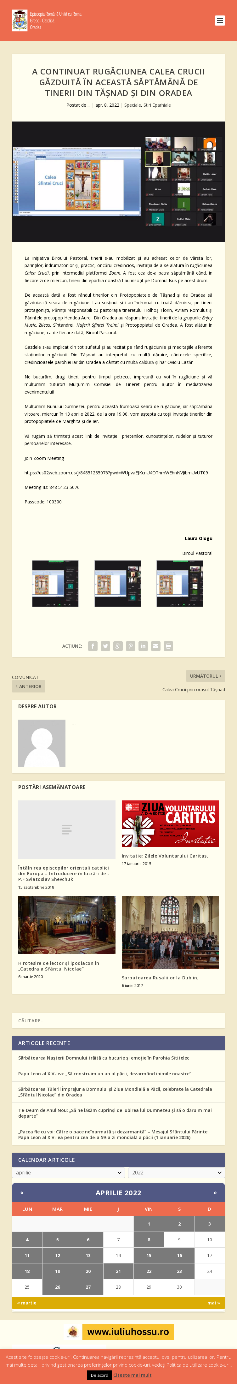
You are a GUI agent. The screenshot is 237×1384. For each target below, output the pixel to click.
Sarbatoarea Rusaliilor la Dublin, (160, 978)
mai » (213, 1303)
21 (118, 1271)
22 (148, 1271)
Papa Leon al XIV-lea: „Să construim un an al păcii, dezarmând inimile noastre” (104, 1074)
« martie (27, 1303)
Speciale (132, 105)
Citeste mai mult (132, 1375)
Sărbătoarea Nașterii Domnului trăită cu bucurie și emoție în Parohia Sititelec (103, 1058)
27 (88, 1287)
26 (57, 1287)
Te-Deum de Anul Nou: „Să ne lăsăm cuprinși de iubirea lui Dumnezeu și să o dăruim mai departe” (115, 1113)
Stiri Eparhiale (157, 105)
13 (88, 1255)
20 (88, 1271)
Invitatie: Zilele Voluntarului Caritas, (165, 856)
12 (57, 1255)
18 (27, 1271)
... (88, 105)
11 (27, 1255)
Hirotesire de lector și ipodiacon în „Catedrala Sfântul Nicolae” (58, 966)
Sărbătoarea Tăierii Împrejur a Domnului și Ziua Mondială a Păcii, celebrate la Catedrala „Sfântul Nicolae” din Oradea (115, 1092)
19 (57, 1271)
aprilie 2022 (119, 1192)
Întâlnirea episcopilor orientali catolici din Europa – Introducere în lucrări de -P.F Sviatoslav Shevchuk (64, 873)
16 (179, 1255)
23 (179, 1271)
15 (148, 1255)
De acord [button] (99, 1375)
